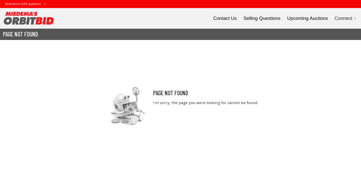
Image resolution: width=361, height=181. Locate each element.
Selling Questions (262, 18)
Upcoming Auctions (307, 18)
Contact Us (225, 18)
